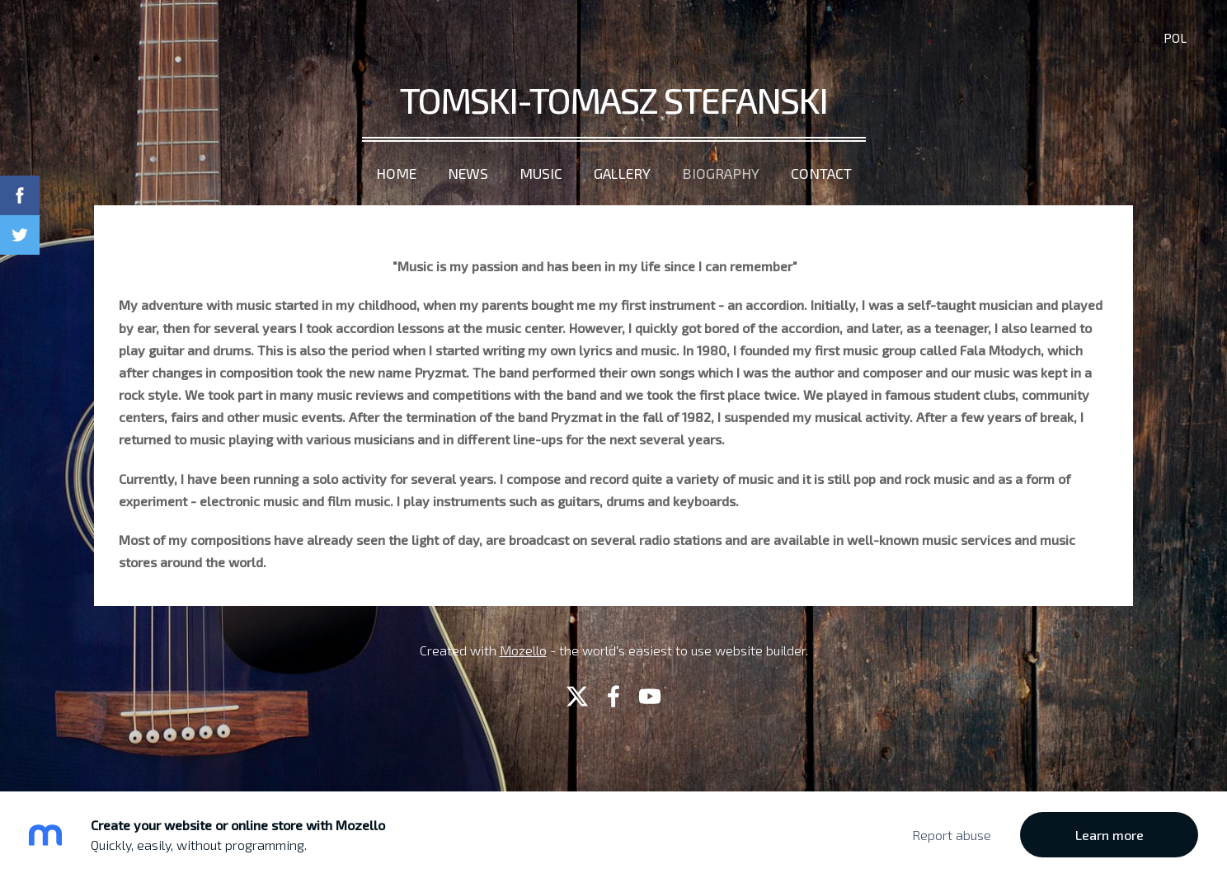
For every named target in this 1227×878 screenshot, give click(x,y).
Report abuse (951, 835)
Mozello (523, 650)
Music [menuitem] (540, 173)
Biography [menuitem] (720, 173)
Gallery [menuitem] (622, 173)
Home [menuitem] (396, 173)
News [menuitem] (468, 173)
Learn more (1109, 835)
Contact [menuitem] (821, 173)
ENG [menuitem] (1133, 38)
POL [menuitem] (1175, 38)
